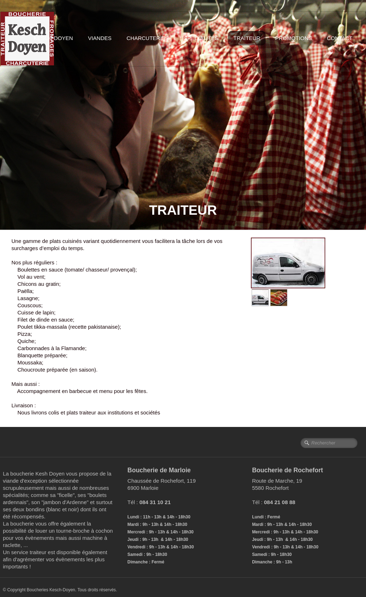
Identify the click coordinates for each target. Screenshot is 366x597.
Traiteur (246, 38)
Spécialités (201, 38)
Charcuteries (148, 38)
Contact (339, 38)
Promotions (293, 38)
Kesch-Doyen (53, 38)
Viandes (100, 38)
